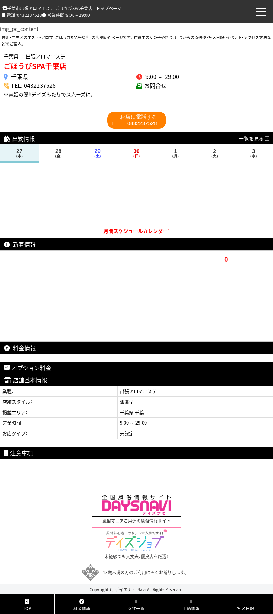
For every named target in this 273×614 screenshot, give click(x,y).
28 (58, 153)
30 (137, 153)
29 (98, 153)
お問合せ (155, 85)
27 (19, 153)
